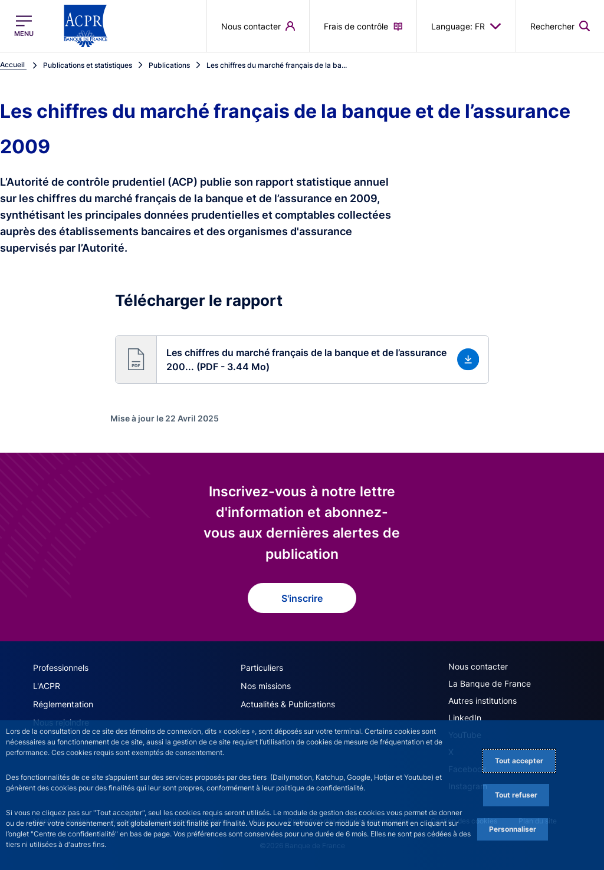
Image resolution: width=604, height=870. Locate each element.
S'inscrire (302, 598)
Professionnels (60, 668)
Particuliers (262, 668)
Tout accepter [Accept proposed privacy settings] (519, 760)
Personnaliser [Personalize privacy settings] (512, 829)
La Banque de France (489, 683)
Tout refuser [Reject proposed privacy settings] (516, 794)
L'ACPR (46, 686)
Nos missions (266, 686)
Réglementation (63, 704)
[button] (302, 359)
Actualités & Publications (288, 704)
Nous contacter (478, 666)
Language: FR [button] (466, 26)
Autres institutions (482, 701)
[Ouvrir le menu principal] (24, 26)
